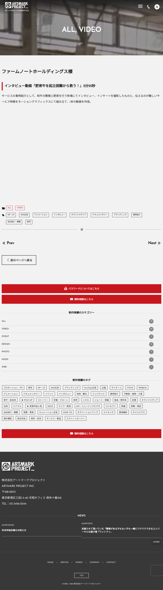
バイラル (17, 406)
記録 (134, 400)
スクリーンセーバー (75, 419)
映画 (123, 406)
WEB (78, 367)
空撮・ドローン (61, 400)
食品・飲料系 (120, 400)
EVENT (78, 336)
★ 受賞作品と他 (34, 406)
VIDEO (20, 208)
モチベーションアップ (87, 412)
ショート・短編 (101, 400)
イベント (49, 394)
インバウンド (98, 394)
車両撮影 (123, 412)
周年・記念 (36, 419)
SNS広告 (24, 215)
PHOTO (78, 352)
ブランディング (120, 215)
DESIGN (78, 344)
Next (154, 243)
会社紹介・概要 (14, 222)
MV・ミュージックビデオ (88, 406)
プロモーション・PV (13, 388)
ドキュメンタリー (99, 215)
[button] (19, 260)
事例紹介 (136, 215)
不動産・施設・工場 (133, 394)
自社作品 (21, 419)
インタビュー (59, 215)
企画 (104, 388)
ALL (9, 208)
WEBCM (142, 388)
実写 (29, 222)
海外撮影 (8, 419)
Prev (8, 243)
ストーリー (43, 400)
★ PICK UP (26, 400)
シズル (86, 400)
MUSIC (78, 359)
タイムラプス (139, 412)
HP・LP (11, 215)
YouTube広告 (90, 388)
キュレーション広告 (48, 412)
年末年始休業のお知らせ (14, 531)
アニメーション (40, 215)
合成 (6, 406)
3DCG (50, 406)
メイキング (108, 412)
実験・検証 (136, 406)
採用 (75, 400)
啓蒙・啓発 (28, 412)
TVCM (130, 388)
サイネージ (116, 388)
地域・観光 (82, 394)
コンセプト (111, 406)
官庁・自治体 (10, 400)
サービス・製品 (54, 419)
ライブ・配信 (65, 406)
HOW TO (67, 412)
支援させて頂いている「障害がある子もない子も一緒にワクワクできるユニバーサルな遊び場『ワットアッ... (121, 530)
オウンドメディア (78, 215)
